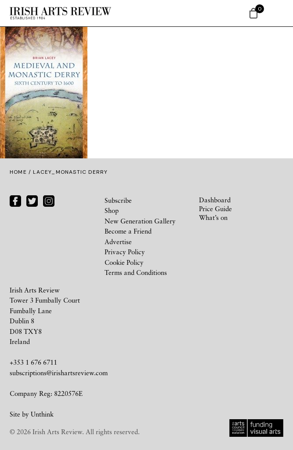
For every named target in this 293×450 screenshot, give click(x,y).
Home (18, 172)
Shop (112, 210)
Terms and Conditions (136, 272)
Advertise (118, 241)
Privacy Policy (125, 252)
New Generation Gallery (140, 221)
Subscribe (118, 200)
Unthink (42, 414)
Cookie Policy (124, 262)
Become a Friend (128, 231)
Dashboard (215, 200)
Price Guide (215, 208)
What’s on (213, 217)
